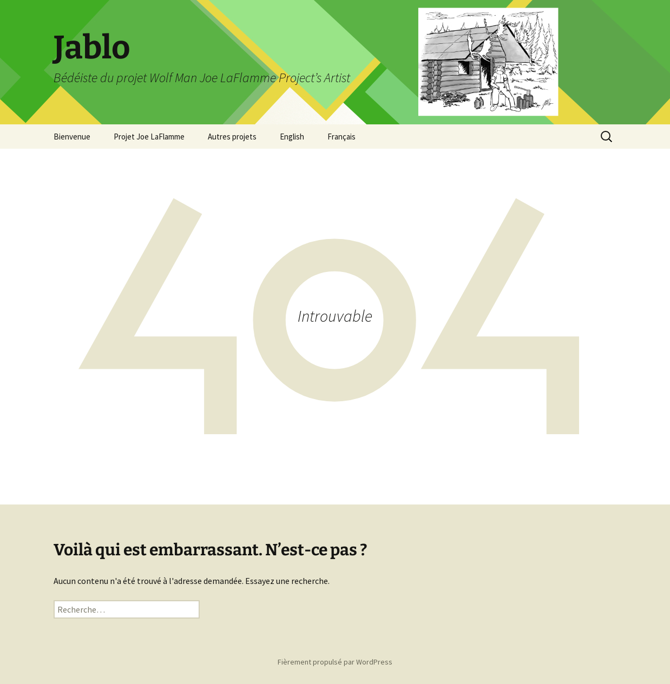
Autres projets (232, 136)
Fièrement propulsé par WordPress (335, 662)
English (292, 136)
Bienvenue (72, 136)
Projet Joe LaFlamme (149, 136)
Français (341, 136)
